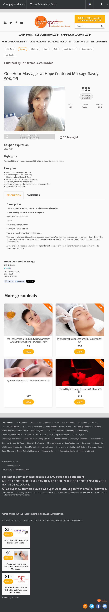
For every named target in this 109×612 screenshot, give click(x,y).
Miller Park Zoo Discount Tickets (15, 431)
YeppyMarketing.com (21, 470)
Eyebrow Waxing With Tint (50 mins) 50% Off (28, 380)
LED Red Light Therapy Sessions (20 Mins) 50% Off (80, 390)
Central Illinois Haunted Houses (58, 427)
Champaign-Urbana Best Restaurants (85, 439)
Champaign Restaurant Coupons (87, 427)
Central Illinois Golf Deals (35, 435)
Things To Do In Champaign (28, 451)
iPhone (93, 422)
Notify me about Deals (45, 4)
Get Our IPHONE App (47, 34)
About (33, 422)
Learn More (25, 34)
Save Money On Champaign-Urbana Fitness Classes (45, 439)
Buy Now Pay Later (59, 41)
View (28, 351)
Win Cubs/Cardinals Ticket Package (24, 41)
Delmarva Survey (49, 451)
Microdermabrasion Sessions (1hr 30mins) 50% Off (79, 340)
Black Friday (83, 431)
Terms (56, 422)
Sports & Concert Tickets (12, 435)
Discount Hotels (68, 422)
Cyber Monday (8, 451)
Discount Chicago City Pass (13, 443)
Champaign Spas (95, 447)
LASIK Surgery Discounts (59, 435)
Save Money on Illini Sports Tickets (70, 447)
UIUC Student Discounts (32, 427)
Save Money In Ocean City (92, 443)
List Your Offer (22, 422)
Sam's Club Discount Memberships (61, 431)
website (7, 268)
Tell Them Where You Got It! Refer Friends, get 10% (90, 19)
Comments (33, 195)
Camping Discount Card (76, 34)
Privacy (48, 422)
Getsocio (15, 597)
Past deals (82, 422)
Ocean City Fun (37, 431)
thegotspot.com (13, 466)
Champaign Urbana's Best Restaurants (63, 443)
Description (14, 195)
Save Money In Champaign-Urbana (39, 447)
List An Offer (99, 41)
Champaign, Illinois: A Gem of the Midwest (76, 451)
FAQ (40, 422)
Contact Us (81, 41)
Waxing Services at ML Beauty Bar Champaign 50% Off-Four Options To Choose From (28, 340)
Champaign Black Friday (11, 439)
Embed (21, 281)
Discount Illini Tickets (10, 427)
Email (10, 281)
